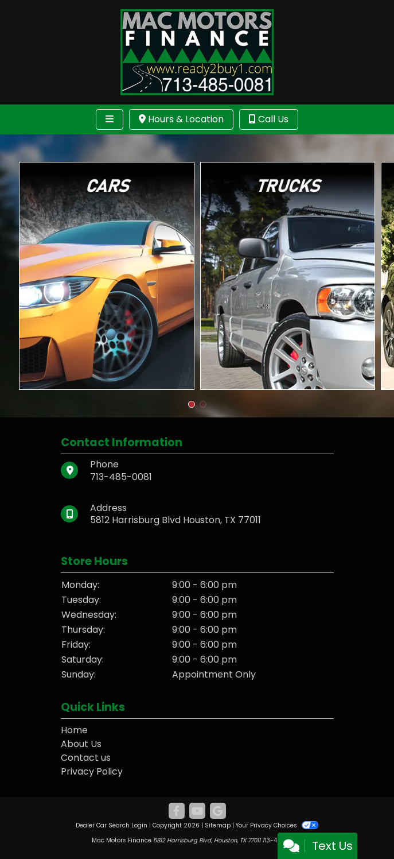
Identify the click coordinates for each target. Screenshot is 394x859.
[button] (191, 404)
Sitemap (218, 825)
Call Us (268, 119)
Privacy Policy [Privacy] (92, 771)
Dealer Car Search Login (111, 825)
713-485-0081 (121, 476)
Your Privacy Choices (277, 825)
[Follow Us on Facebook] (177, 811)
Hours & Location (181, 119)
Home (74, 730)
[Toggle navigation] (109, 119)
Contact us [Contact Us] (86, 757)
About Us (81, 743)
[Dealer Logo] (196, 51)
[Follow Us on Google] (218, 811)
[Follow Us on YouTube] (197, 811)
